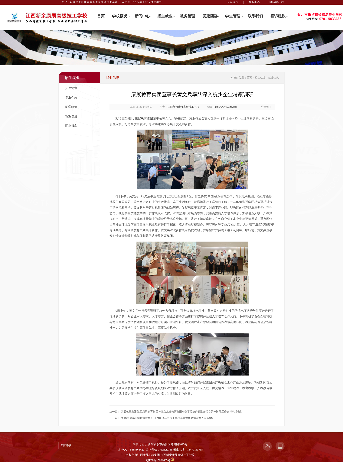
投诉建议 (278, 16)
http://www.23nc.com (225, 106)
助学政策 (71, 106)
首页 (101, 16)
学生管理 (232, 16)
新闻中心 (142, 16)
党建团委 (210, 16)
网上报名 (71, 125)
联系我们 (255, 16)
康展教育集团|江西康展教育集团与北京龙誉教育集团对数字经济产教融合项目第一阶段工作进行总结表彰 (182, 411)
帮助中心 (254, 2)
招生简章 (71, 88)
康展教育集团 (144, 118)
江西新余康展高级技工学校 (183, 106)
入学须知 (232, 2)
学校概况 (119, 16)
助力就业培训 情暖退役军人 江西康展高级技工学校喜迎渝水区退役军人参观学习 (167, 418)
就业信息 (71, 116)
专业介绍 (71, 97)
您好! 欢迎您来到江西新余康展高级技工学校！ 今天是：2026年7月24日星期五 (112, 2)
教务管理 (187, 16)
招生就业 (164, 16)
